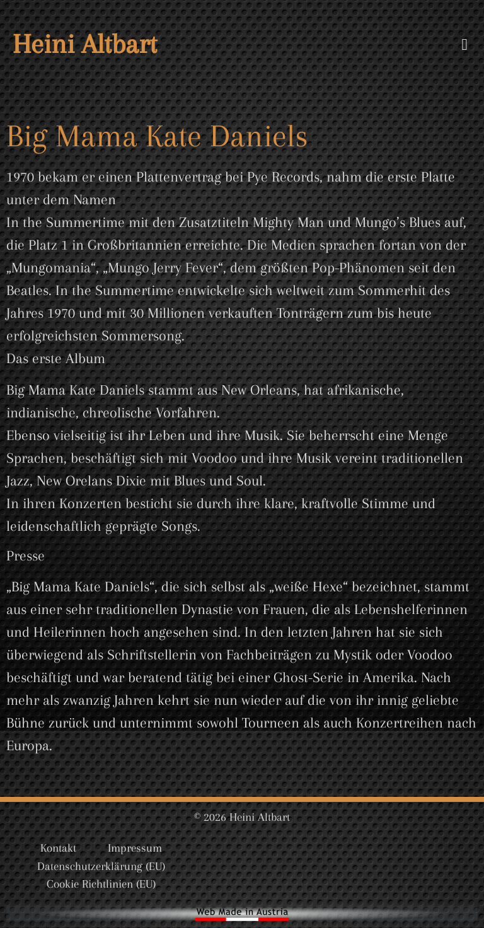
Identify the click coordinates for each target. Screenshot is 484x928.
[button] (464, 44)
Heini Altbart (85, 43)
